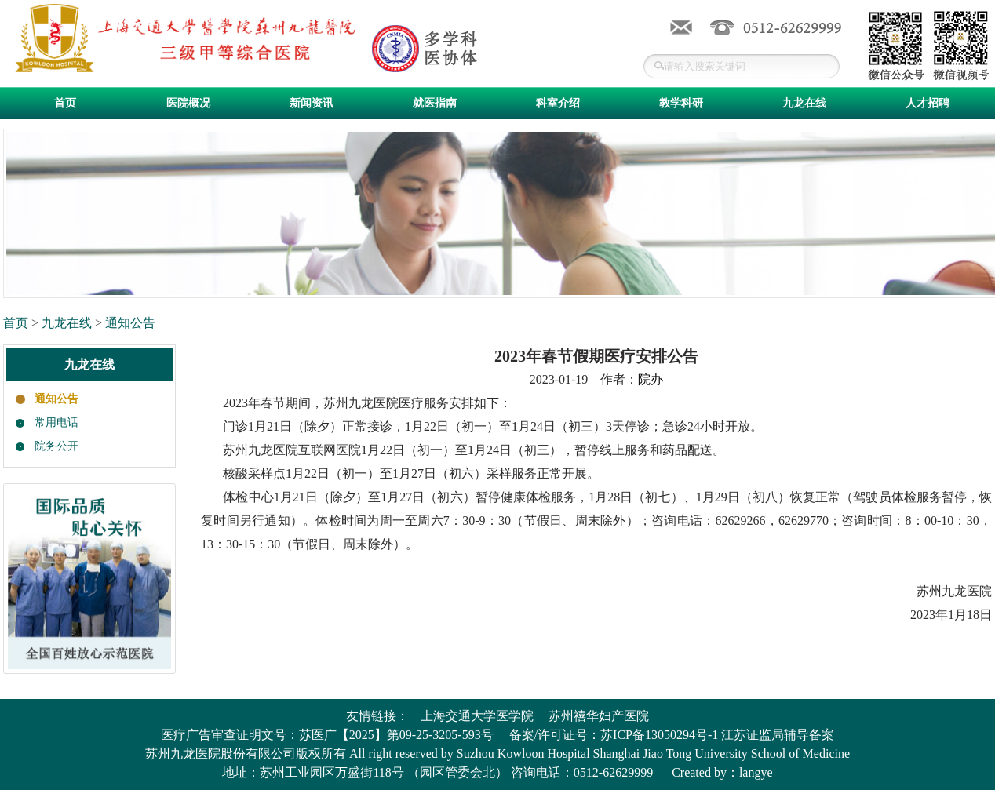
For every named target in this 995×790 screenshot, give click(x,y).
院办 (650, 379)
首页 (65, 103)
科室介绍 (558, 103)
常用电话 (56, 422)
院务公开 (56, 446)
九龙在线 (804, 103)
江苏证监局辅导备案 (777, 734)
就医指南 (435, 103)
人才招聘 (927, 103)
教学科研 (681, 103)
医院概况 (188, 103)
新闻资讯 (311, 103)
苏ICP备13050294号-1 (659, 734)
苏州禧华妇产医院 (599, 716)
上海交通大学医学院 (477, 716)
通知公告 (130, 322)
